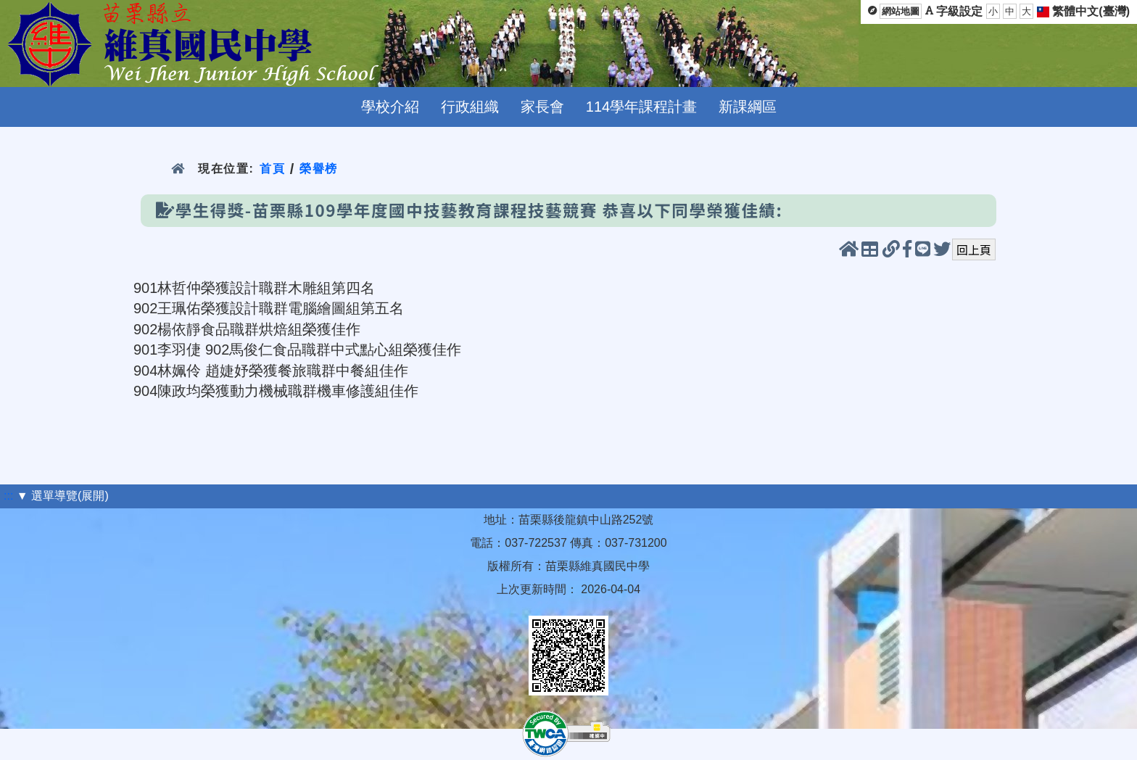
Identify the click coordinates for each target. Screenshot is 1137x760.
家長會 (542, 107)
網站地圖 (900, 11)
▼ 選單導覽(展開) (63, 496)
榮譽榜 (318, 168)
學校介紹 (390, 107)
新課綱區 (748, 107)
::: (8, 496)
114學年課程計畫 (641, 107)
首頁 (272, 168)
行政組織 (470, 107)
